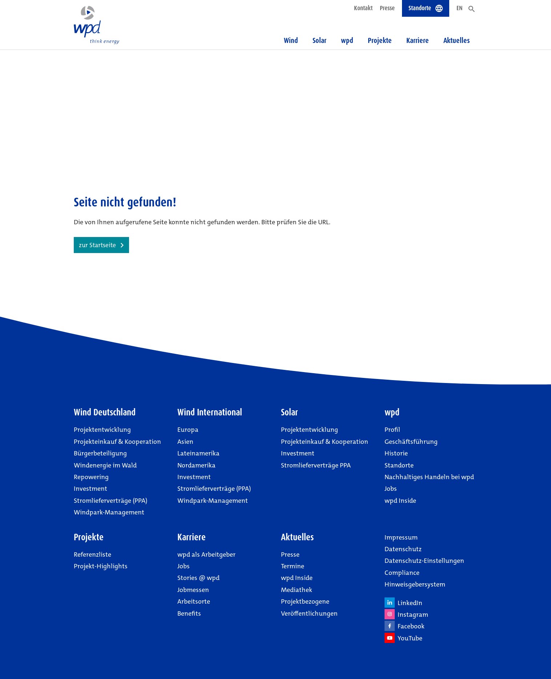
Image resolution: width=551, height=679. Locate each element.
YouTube (403, 638)
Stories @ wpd (198, 577)
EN (460, 8)
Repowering (91, 477)
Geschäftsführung (411, 441)
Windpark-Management (109, 512)
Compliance (402, 572)
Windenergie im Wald (105, 465)
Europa (187, 429)
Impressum (401, 537)
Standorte (399, 465)
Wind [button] (291, 40)
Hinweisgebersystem (415, 584)
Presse (387, 8)
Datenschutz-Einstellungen (424, 560)
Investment (90, 488)
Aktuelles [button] (456, 40)
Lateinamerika (198, 453)
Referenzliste (92, 554)
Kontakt (363, 8)
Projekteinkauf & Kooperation (117, 441)
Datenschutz (403, 549)
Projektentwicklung (102, 429)
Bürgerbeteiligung (100, 453)
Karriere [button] (417, 40)
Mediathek (296, 589)
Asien (185, 441)
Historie (396, 453)
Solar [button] (319, 40)
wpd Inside (400, 500)
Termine (292, 566)
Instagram (406, 614)
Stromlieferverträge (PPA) (110, 500)
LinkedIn (403, 602)
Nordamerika (196, 465)
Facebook (405, 626)
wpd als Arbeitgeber (206, 554)
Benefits (189, 613)
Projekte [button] (380, 40)
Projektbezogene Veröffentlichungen (309, 607)
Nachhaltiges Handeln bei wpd (429, 477)
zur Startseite (97, 245)
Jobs (391, 488)
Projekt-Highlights (101, 566)
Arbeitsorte (193, 601)
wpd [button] (347, 40)
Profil (392, 429)
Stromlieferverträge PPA (316, 465)
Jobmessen (193, 589)
